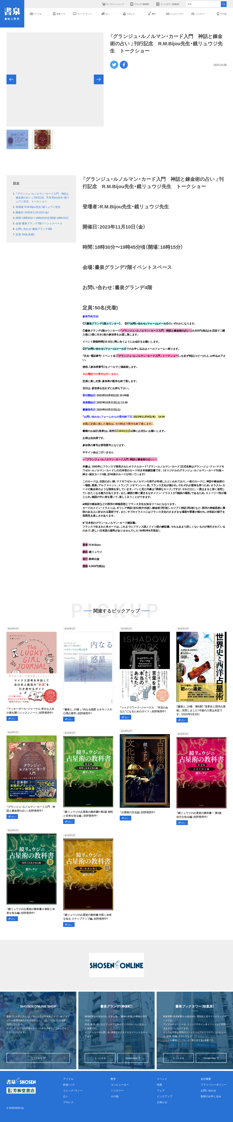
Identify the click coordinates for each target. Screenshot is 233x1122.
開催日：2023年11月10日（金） (32, 212)
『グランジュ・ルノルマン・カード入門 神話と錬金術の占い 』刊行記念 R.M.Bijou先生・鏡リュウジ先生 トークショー (42, 197)
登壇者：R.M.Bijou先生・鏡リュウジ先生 (38, 207)
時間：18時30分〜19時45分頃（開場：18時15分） (42, 218)
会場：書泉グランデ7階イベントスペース (39, 223)
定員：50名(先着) (25, 234)
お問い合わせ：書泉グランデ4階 (34, 229)
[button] (11, 79)
